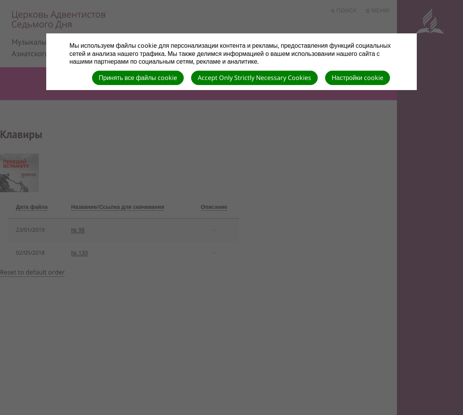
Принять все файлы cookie (138, 77)
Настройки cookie (357, 77)
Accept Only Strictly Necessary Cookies (254, 77)
